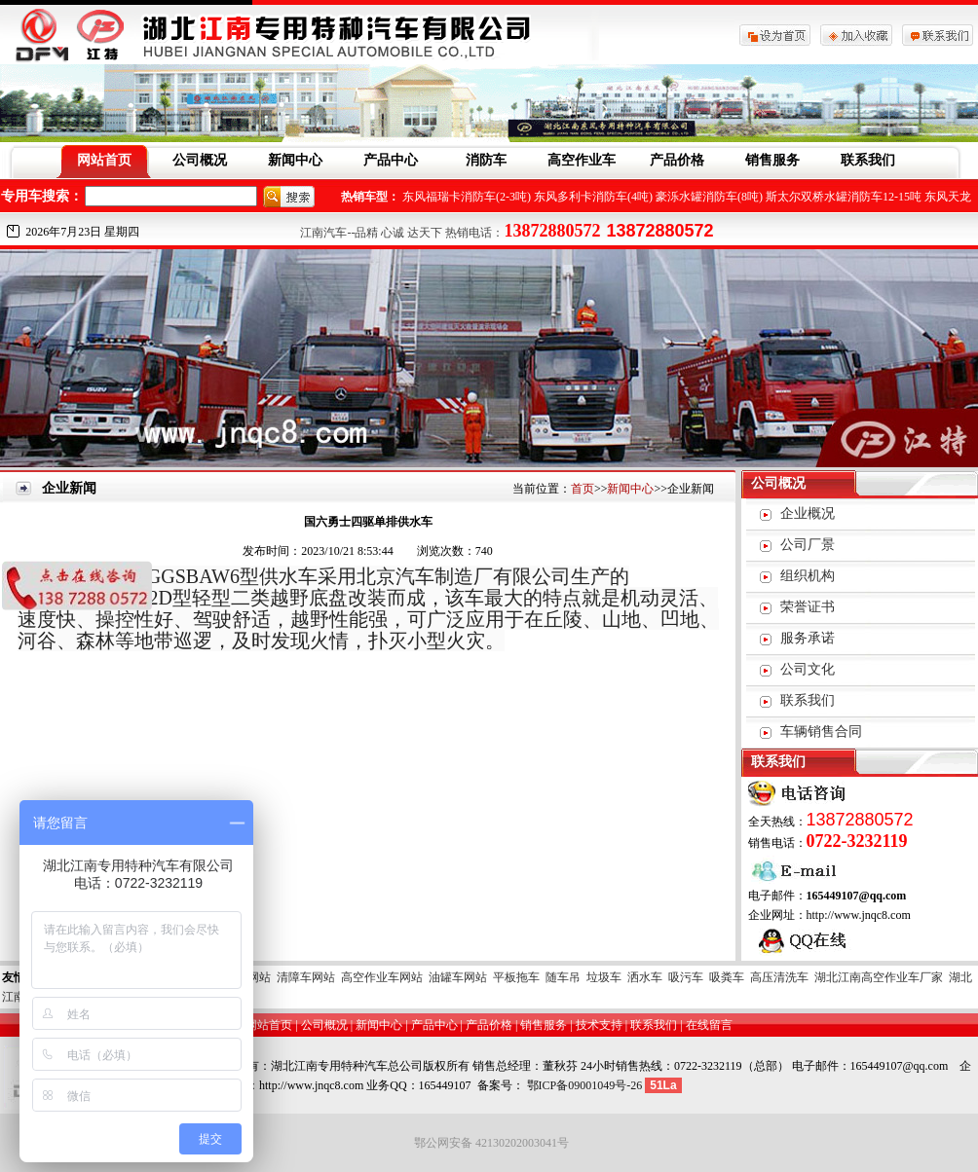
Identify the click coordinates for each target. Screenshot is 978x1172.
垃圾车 (603, 977)
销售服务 (772, 160)
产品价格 (677, 160)
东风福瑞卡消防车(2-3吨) (466, 196)
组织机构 (807, 575)
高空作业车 (581, 160)
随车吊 (563, 977)
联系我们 (868, 160)
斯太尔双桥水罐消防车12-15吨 (844, 196)
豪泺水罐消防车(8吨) (709, 196)
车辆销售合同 (821, 731)
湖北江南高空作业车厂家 (878, 977)
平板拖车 (516, 977)
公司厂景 (807, 544)
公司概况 (199, 160)
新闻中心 (295, 160)
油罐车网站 (458, 977)
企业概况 (807, 513)
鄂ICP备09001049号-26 (585, 1085)
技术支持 (599, 1025)
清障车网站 (306, 977)
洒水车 (644, 977)
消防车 (486, 160)
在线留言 (709, 1025)
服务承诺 (807, 638)
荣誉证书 (807, 607)
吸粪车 (726, 977)
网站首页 (104, 160)
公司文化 (807, 669)
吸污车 (685, 977)
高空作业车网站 (382, 977)
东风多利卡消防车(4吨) (593, 196)
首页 (582, 488)
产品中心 (390, 160)
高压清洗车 (779, 977)
